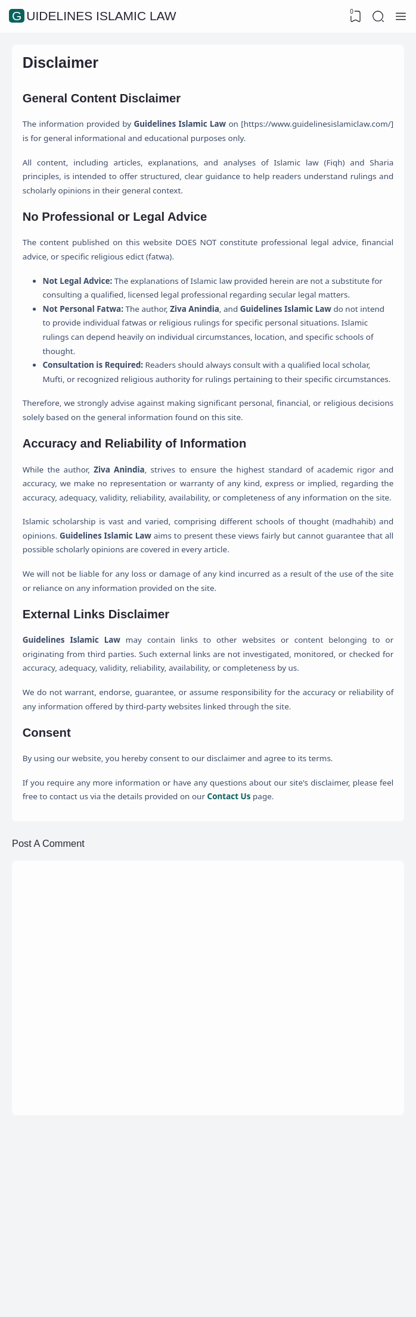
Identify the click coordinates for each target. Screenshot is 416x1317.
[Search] (377, 16)
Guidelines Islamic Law (94, 16)
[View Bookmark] (353, 16)
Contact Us (301, 944)
